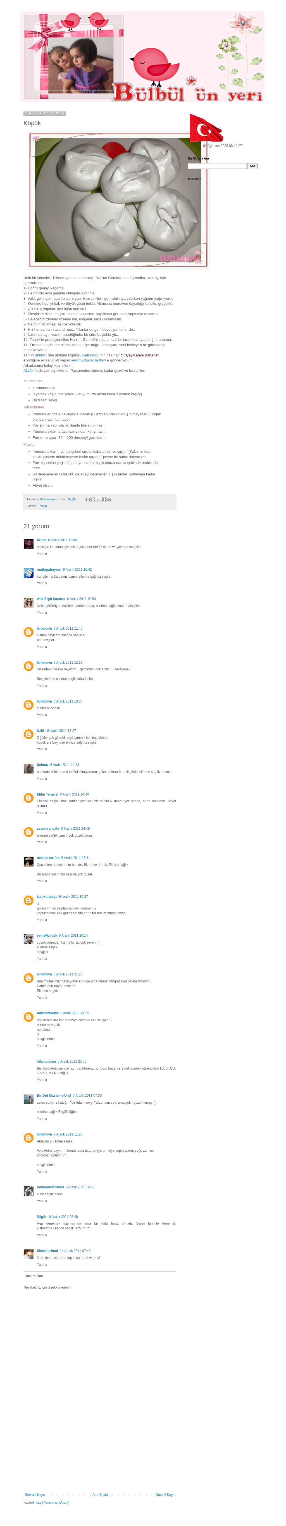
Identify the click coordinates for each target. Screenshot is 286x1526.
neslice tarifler (48, 858)
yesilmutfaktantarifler (88, 360)
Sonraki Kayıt (35, 1495)
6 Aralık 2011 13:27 (61, 731)
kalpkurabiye (47, 897)
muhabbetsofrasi (50, 1187)
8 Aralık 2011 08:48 (63, 1217)
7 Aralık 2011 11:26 (68, 1134)
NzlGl (41, 731)
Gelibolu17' (91, 355)
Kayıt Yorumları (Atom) (52, 1502)
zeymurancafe (48, 828)
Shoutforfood (47, 1251)
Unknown (44, 628)
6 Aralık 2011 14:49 (75, 828)
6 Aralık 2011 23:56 (72, 1061)
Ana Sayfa (100, 1495)
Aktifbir (29, 370)
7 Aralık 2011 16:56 (80, 1187)
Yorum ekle (34, 1276)
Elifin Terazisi (47, 794)
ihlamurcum (46, 1061)
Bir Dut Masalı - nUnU (54, 1096)
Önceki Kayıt (165, 1495)
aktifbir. (41, 355)
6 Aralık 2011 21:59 (74, 1013)
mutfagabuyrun (49, 570)
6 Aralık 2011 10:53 (81, 599)
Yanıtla (42, 554)
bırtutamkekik (48, 1013)
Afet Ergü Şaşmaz (51, 599)
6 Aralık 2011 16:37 (73, 897)
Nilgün (42, 1217)
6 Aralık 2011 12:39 (68, 663)
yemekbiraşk (47, 935)
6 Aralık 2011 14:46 (74, 794)
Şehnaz (43, 765)
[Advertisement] (100, 1451)
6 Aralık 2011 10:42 (77, 570)
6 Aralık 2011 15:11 (75, 858)
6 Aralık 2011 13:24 (68, 701)
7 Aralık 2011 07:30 (87, 1096)
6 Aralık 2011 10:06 (62, 540)
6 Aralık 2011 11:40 (68, 628)
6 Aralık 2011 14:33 (64, 765)
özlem (41, 540)
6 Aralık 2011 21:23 (68, 974)
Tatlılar (42, 506)
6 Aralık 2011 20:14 (73, 935)
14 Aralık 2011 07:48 (75, 1251)
